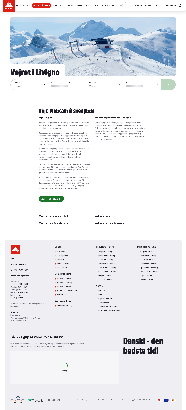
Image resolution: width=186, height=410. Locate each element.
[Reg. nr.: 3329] (17, 400)
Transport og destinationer (62, 83)
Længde (17, 83)
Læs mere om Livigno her (51, 198)
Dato (128, 83)
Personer (92, 83)
